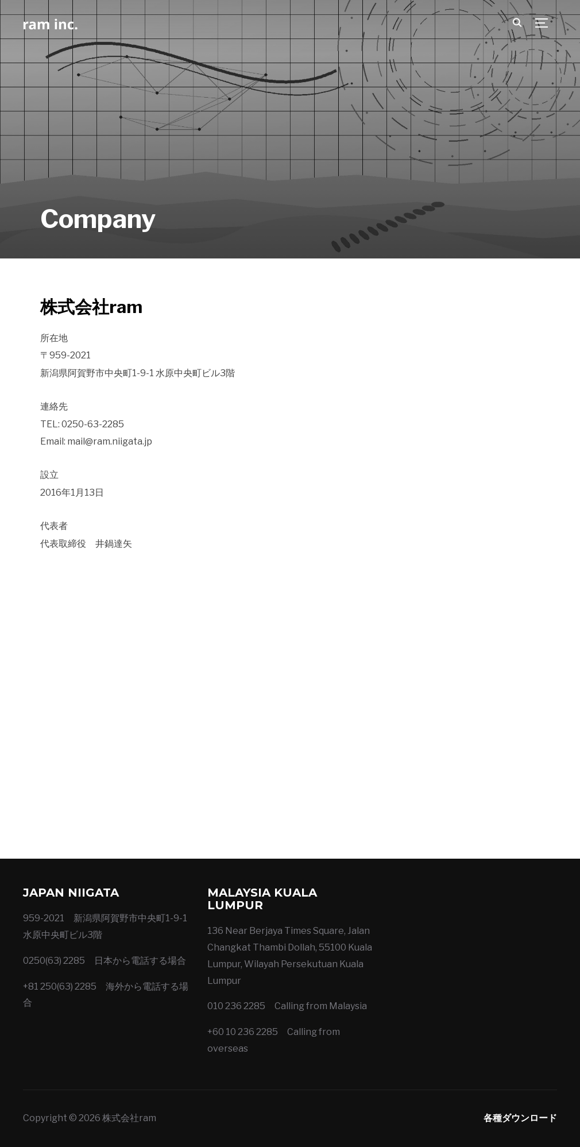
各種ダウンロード (520, 1118)
